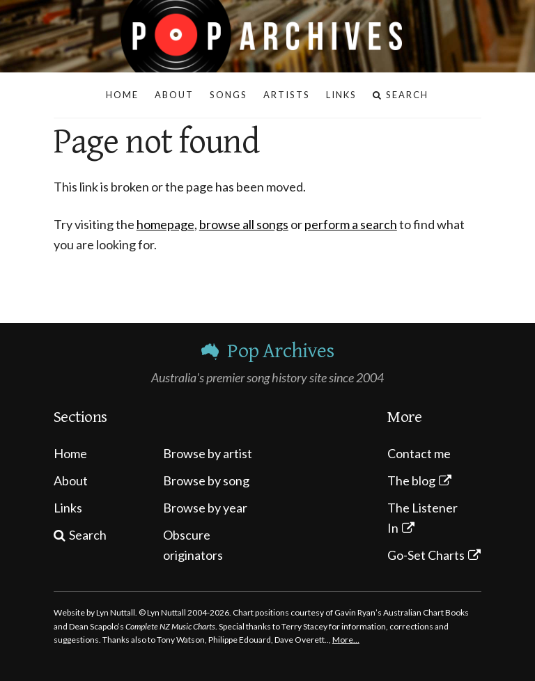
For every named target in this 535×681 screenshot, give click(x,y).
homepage (165, 224)
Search (88, 534)
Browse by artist (207, 453)
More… (345, 639)
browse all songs (243, 224)
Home (70, 453)
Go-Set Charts (426, 555)
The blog (411, 480)
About (71, 480)
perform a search (350, 224)
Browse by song (206, 480)
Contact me (419, 453)
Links (68, 507)
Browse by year (205, 507)
